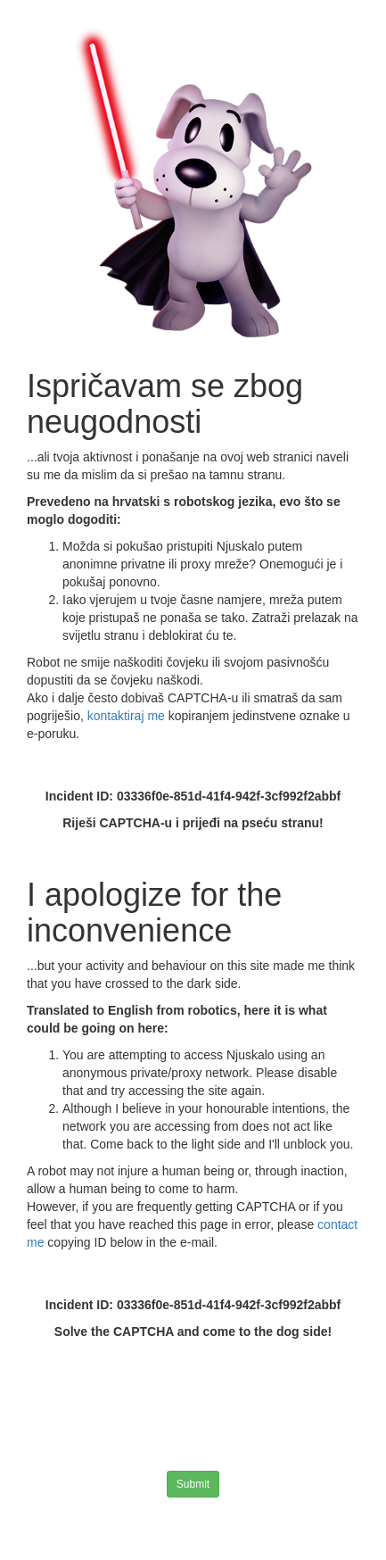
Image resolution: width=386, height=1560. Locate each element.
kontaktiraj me (127, 716)
